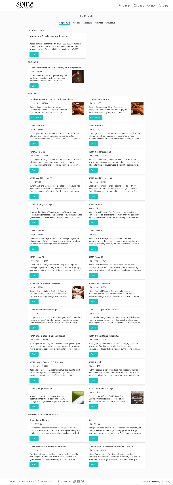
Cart (163, 5)
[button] (57, 45)
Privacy (167, 481)
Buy (151, 5)
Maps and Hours (47, 481)
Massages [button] (87, 23)
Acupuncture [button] (64, 23)
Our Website (65, 481)
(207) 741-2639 (27, 481)
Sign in (124, 5)
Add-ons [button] (76, 23)
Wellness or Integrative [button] (105, 23)
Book (139, 5)
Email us (12, 481)
